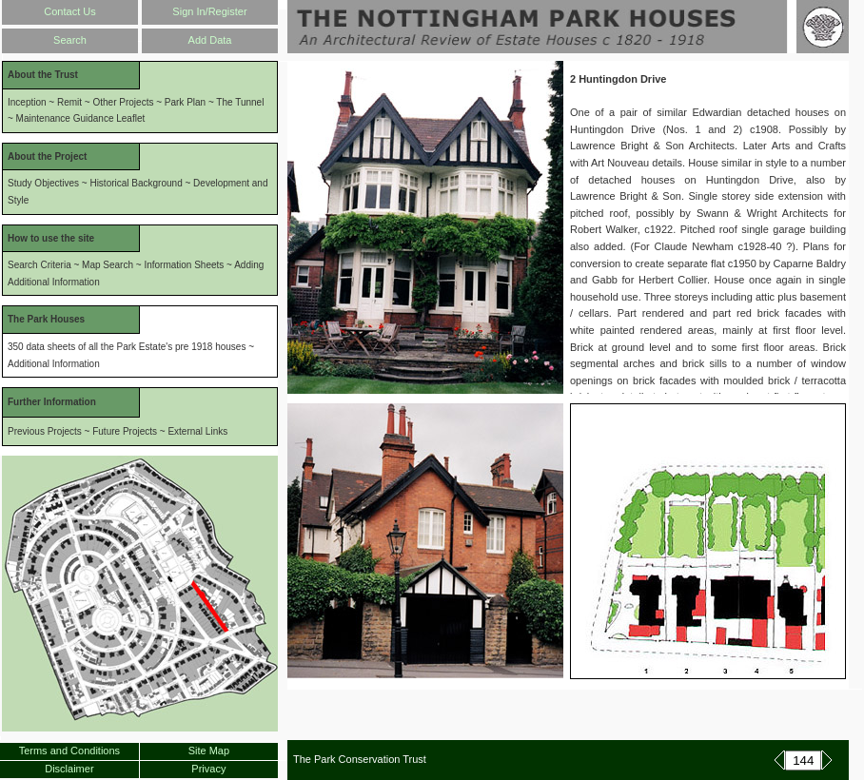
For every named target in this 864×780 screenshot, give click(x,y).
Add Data (210, 40)
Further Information (52, 402)
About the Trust (43, 74)
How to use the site (51, 238)
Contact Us (69, 11)
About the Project (47, 156)
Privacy (208, 768)
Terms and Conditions (69, 750)
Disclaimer (69, 768)
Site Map (208, 750)
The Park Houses (46, 319)
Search (70, 40)
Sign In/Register (209, 11)
